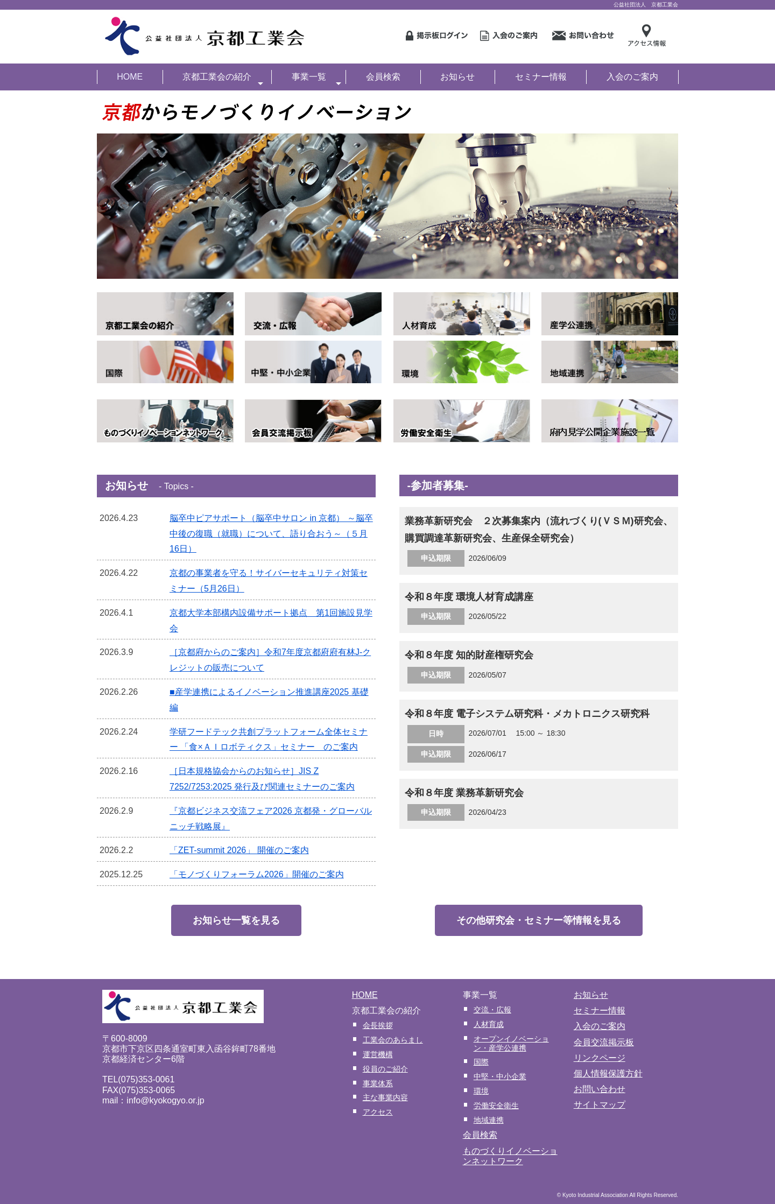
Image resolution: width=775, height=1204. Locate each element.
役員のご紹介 (385, 1069)
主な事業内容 (385, 1097)
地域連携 (489, 1120)
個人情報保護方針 (608, 1073)
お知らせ (457, 76)
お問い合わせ (599, 1089)
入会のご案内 (632, 76)
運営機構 (378, 1054)
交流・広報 (492, 1009)
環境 (481, 1091)
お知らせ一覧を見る (236, 920)
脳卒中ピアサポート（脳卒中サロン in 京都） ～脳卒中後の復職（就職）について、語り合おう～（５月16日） (271, 533)
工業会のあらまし (393, 1040)
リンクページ (599, 1057)
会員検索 (383, 76)
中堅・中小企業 (500, 1076)
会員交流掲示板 (604, 1042)
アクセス (378, 1112)
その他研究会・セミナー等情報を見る (538, 920)
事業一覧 (316, 78)
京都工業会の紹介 (222, 78)
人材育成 (489, 1024)
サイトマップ (599, 1104)
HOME (130, 76)
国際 (481, 1062)
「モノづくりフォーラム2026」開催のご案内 (257, 874)
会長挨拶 (378, 1025)
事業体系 (378, 1083)
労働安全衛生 (496, 1105)
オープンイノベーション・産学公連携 (511, 1043)
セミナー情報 (541, 76)
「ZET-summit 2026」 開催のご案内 (239, 850)
